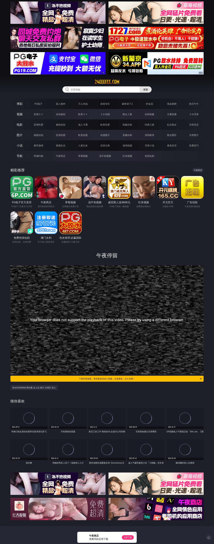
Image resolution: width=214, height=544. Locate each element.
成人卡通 (83, 124)
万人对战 (83, 103)
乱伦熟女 (172, 124)
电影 (20, 125)
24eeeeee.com (107, 82)
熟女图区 (172, 135)
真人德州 (60, 103)
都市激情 (38, 145)
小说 (20, 145)
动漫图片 (105, 135)
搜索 (145, 89)
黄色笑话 (172, 145)
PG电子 (38, 103)
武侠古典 (105, 145)
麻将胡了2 (127, 103)
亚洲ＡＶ (38, 114)
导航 (20, 156)
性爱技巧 (194, 145)
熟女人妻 (127, 114)
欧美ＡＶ (83, 114)
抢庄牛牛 (194, 103)
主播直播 (172, 114)
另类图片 (194, 135)
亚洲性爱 (38, 124)
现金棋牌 (172, 103)
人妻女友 (83, 145)
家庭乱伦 (60, 145)
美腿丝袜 (127, 135)
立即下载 (128, 537)
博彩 (20, 104)
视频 (20, 114)
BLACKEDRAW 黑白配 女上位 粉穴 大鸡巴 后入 (34, 387)
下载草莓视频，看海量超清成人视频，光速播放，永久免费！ (140, 378)
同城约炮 (38, 156)
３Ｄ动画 (105, 114)
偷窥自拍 (38, 135)
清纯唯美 (149, 135)
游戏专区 (105, 103)
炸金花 (149, 103)
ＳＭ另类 (194, 114)
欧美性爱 (105, 124)
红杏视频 (127, 156)
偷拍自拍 (60, 124)
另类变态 (194, 124)
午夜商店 (60, 156)
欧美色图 (83, 135)
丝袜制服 (149, 114)
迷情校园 (127, 145)
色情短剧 (149, 156)
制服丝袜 (127, 124)
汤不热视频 (105, 156)
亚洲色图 (60, 135)
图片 (20, 135)
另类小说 (149, 145)
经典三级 (149, 124)
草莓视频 (83, 156)
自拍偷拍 (60, 114)
